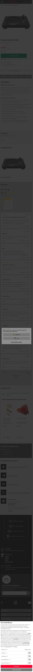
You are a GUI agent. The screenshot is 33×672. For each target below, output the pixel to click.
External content (5, 663)
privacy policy (8, 646)
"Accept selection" (26, 642)
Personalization (4, 659)
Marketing (3, 656)
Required (3, 649)
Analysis (3, 653)
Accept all (16, 666)
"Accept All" (16, 638)
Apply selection (16, 669)
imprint (15, 646)
